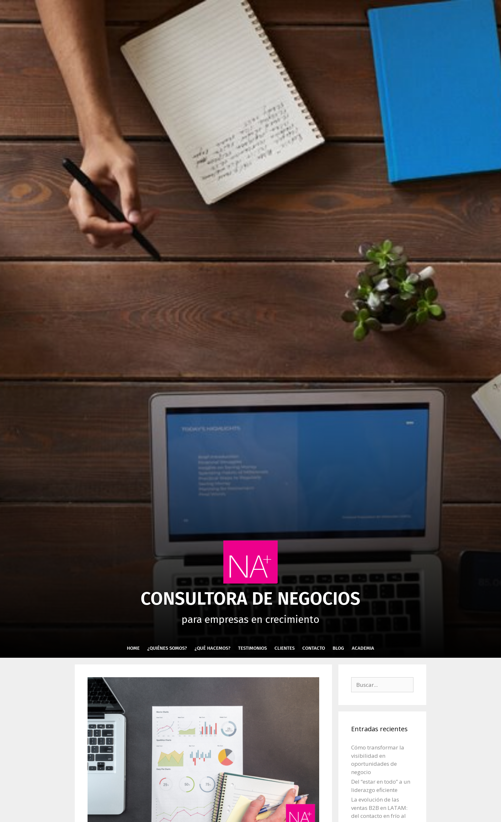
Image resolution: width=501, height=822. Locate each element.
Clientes (284, 648)
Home (133, 648)
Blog (338, 648)
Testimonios (252, 648)
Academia (363, 648)
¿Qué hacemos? (212, 648)
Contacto (313, 648)
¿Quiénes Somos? (167, 648)
